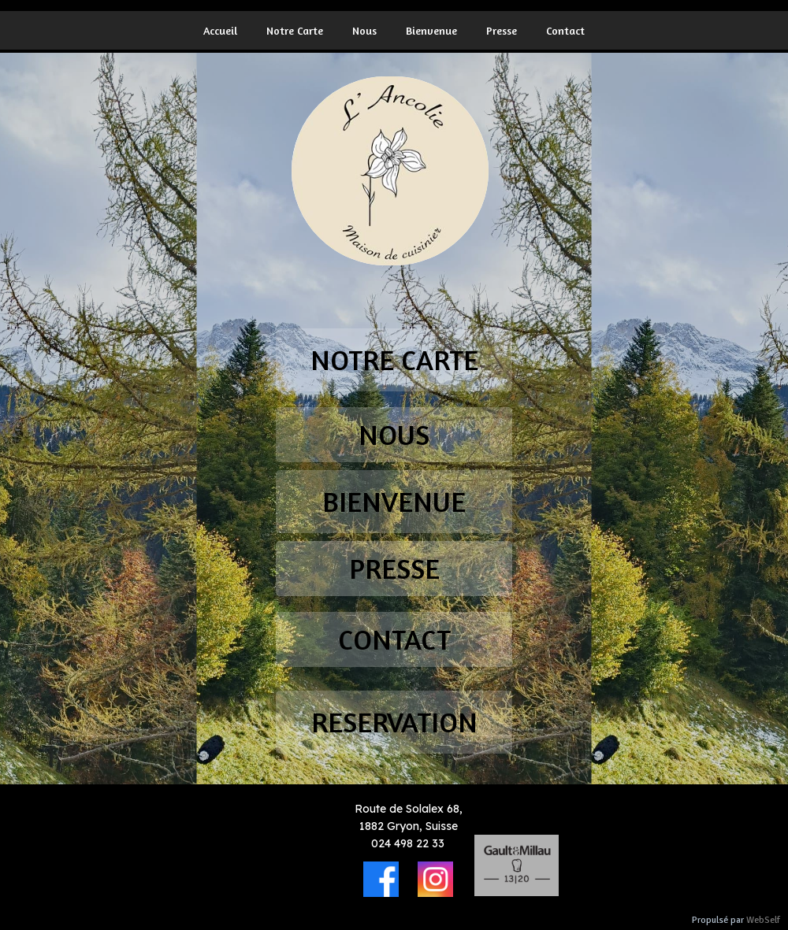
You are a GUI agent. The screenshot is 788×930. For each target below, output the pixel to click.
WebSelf (763, 920)
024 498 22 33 (407, 843)
